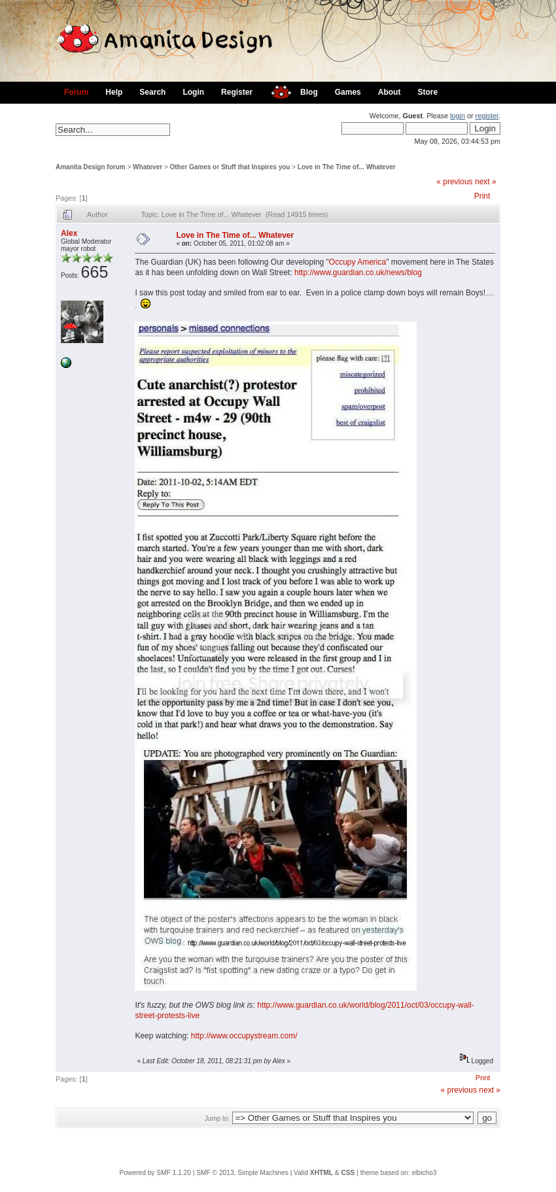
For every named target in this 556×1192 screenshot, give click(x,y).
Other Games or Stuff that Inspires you (230, 167)
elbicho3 (423, 1172)
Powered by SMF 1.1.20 (155, 1172)
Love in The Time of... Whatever (347, 167)
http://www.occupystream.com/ (244, 1035)
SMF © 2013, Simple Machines (242, 1172)
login (457, 116)
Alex (69, 233)
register (487, 116)
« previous (454, 181)
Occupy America (357, 262)
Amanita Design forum (91, 167)
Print (482, 196)
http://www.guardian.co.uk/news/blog (358, 272)
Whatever (147, 167)
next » (485, 181)
